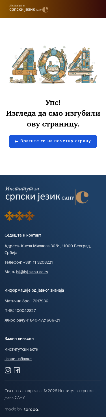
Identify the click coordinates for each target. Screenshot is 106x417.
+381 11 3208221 (38, 263)
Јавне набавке (18, 359)
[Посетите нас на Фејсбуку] (17, 370)
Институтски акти (21, 349)
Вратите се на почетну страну (53, 141)
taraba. (31, 409)
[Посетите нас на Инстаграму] (8, 370)
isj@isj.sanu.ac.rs (32, 272)
